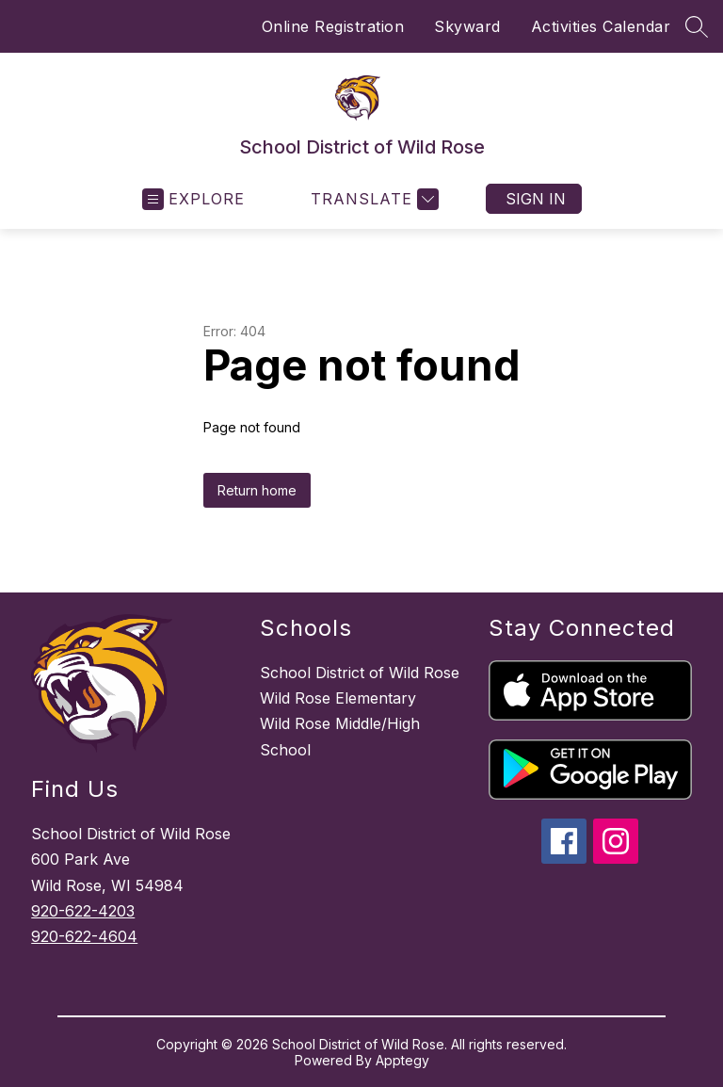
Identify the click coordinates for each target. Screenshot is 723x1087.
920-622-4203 (83, 910)
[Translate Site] (372, 199)
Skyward (467, 26)
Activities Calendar (601, 26)
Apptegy (402, 1060)
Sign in (536, 198)
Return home (257, 490)
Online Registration (333, 26)
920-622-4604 (84, 936)
